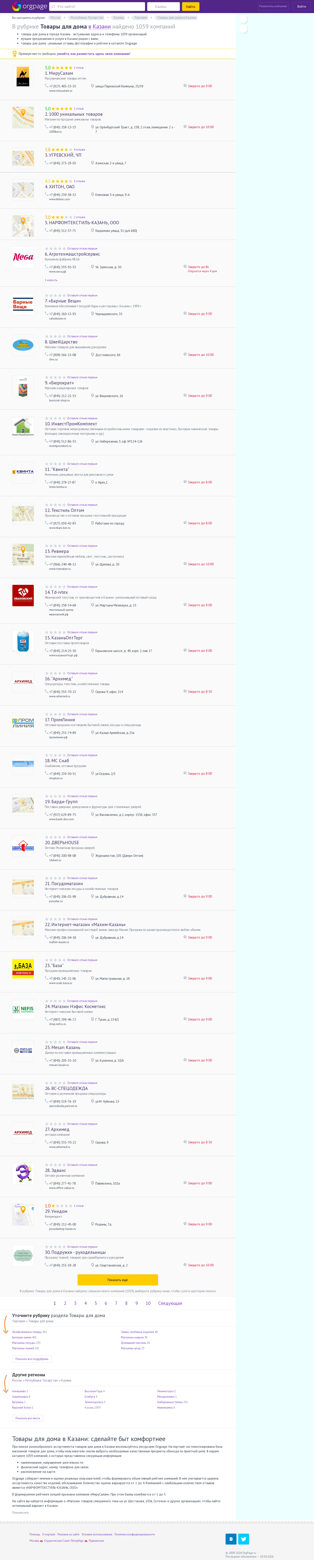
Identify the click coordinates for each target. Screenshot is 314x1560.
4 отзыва (79, 149)
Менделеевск (166, 1397)
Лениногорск (165, 1391)
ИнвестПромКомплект (71, 424)
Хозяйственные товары (27, 1332)
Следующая (170, 1303)
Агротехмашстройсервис (72, 254)
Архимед (57, 1129)
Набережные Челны (170, 1402)
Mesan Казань (62, 1047)
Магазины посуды (23, 1343)
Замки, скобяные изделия (137, 1332)
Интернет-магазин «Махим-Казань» (85, 924)
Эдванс (55, 1170)
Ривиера (57, 551)
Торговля (18, 1321)
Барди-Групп (61, 802)
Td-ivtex (56, 592)
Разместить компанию (273, 6)
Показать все (20, 1512)
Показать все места (27, 1418)
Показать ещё (118, 1280)
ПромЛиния (60, 720)
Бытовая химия (21, 1337)
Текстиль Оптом (64, 510)
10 (148, 1303)
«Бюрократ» (59, 383)
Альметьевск (20, 1397)
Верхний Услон (21, 1407)
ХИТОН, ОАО (59, 187)
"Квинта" (57, 469)
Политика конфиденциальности (135, 1534)
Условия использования (97, 1534)
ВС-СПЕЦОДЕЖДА (66, 1088)
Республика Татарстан (41, 1380)
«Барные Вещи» (63, 301)
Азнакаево (19, 1391)
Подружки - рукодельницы (75, 1252)
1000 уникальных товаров (74, 114)
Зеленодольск (94, 1402)
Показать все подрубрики (31, 1359)
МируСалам (59, 73)
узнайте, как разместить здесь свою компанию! (93, 54)
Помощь (35, 1534)
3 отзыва (79, 181)
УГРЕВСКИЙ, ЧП (63, 155)
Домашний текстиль (133, 1343)
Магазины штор (131, 1348)
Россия (17, 1380)
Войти (301, 6)
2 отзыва (79, 217)
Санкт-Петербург (73, 1541)
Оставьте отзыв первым (82, 248)
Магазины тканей (23, 1348)
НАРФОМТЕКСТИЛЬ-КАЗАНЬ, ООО (82, 223)
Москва (34, 1541)
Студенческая (53, 1541)
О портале (48, 1534)
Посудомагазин (64, 883)
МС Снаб (57, 761)
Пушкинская (96, 1541)
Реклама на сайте (68, 1534)
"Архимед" (59, 679)
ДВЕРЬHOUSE (62, 842)
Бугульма (17, 1402)
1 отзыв (79, 68)
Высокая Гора (93, 1391)
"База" (54, 965)
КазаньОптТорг (64, 638)
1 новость (51, 280)
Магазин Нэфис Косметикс (75, 1006)
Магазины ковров (132, 1337)
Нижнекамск (165, 1407)
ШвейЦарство (61, 342)
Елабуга (90, 1397)
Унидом (56, 1211)
